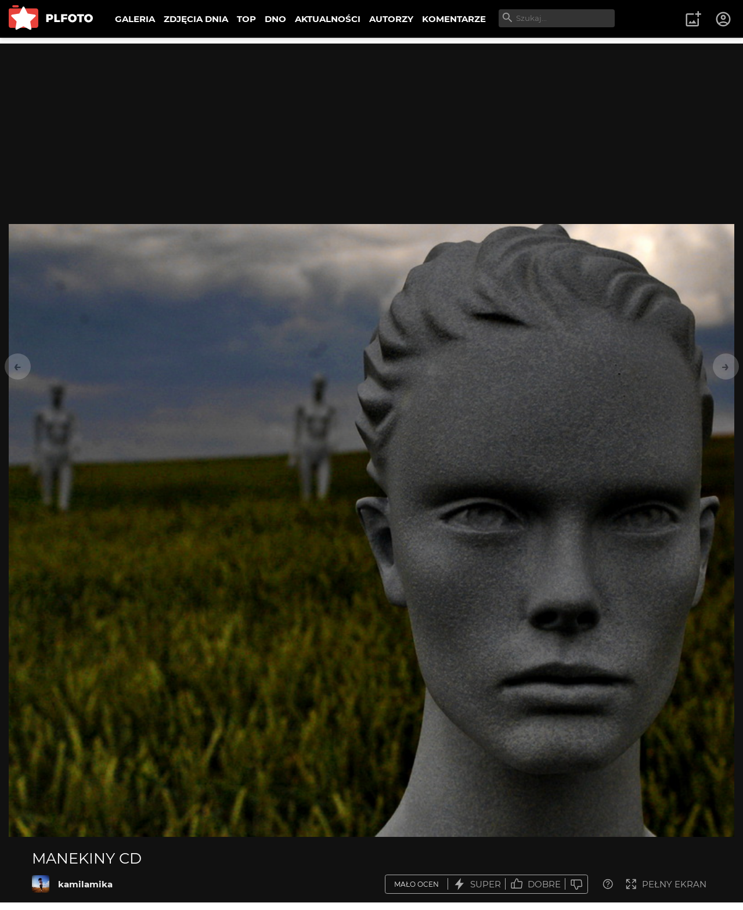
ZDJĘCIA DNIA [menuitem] (196, 18)
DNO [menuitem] (275, 18)
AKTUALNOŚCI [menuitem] (327, 18)
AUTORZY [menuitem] (391, 18)
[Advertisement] (371, 125)
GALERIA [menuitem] (135, 18)
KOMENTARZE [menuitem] (454, 18)
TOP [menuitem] (246, 18)
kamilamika (85, 884)
